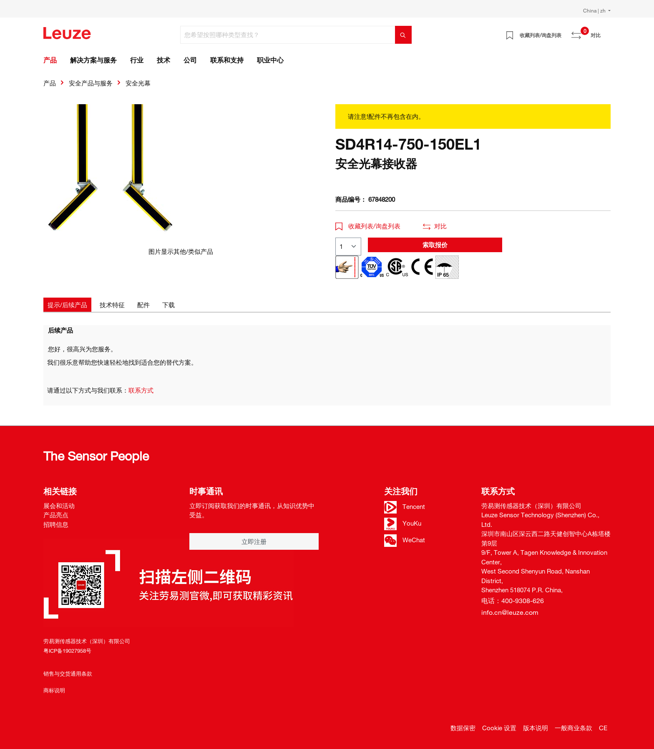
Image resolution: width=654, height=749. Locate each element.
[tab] (67, 305)
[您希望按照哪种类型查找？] (287, 35)
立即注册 (254, 541)
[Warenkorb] (606, 32)
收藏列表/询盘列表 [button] (367, 226)
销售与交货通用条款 (67, 673)
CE (603, 727)
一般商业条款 (573, 727)
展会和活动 (59, 505)
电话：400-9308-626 (512, 600)
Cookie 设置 (499, 727)
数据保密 (462, 727)
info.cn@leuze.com (509, 612)
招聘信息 (55, 524)
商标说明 (54, 690)
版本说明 (535, 727)
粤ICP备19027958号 (67, 650)
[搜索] (403, 35)
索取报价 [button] (435, 244)
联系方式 (140, 390)
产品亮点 (55, 515)
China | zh (595, 10)
